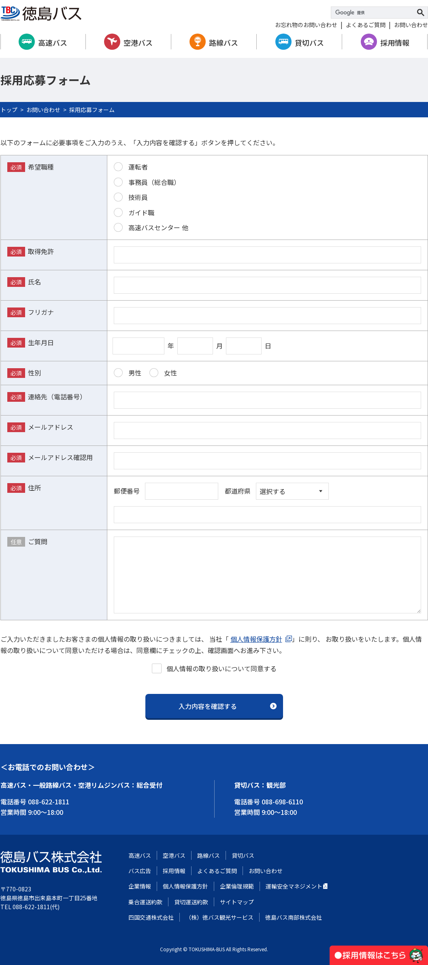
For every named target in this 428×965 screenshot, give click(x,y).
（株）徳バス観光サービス (219, 917)
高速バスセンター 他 (151, 227)
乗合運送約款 (145, 902)
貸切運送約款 (191, 902)
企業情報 (139, 886)
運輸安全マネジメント (294, 886)
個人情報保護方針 (256, 639)
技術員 (131, 197)
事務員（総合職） (147, 182)
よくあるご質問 (365, 25)
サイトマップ (237, 902)
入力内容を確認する (208, 706)
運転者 (131, 167)
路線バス (223, 42)
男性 (127, 373)
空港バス (138, 42)
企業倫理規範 (237, 886)
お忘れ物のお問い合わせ (306, 25)
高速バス (52, 42)
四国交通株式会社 (151, 917)
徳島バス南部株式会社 (293, 917)
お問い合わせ (411, 25)
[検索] (374, 12)
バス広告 (139, 871)
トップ (8, 110)
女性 (163, 373)
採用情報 (394, 42)
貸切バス (309, 42)
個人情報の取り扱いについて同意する (214, 668)
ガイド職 (134, 212)
